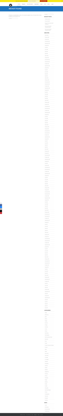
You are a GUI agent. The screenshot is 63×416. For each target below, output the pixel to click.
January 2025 (47, 57)
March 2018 (46, 210)
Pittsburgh (46, 377)
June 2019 (46, 179)
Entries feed (46, 407)
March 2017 (46, 232)
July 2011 (46, 301)
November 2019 (47, 169)
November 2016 (47, 240)
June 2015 (46, 271)
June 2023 (46, 94)
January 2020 (47, 165)
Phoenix (46, 375)
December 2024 (47, 59)
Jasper (46, 351)
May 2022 (46, 120)
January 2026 (47, 39)
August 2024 (47, 67)
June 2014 (46, 285)
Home (19, 4)
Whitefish (46, 398)
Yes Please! (43, 1)
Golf (45, 4)
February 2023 (47, 102)
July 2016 (46, 248)
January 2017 (47, 236)
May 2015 (46, 273)
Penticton (46, 373)
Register (23, 4)
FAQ (38, 414)
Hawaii (46, 343)
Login (52, 4)
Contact (41, 414)
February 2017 (47, 234)
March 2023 (46, 100)
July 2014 (46, 283)
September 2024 (47, 65)
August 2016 (47, 246)
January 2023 (47, 104)
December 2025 (47, 41)
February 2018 (47, 212)
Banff (46, 316)
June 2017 (46, 226)
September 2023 (47, 88)
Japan (46, 349)
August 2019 (47, 175)
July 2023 (46, 92)
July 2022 (46, 116)
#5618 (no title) (22, 414)
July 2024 (46, 69)
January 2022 (47, 128)
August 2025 (47, 45)
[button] (31, 1)
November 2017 (47, 216)
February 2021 (47, 151)
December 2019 (47, 167)
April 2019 (46, 183)
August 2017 (47, 222)
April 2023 (46, 98)
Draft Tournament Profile (48, 337)
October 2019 (47, 171)
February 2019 (47, 187)
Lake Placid (46, 355)
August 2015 (46, 267)
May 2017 (46, 228)
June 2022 (46, 118)
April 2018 (46, 208)
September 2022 (47, 112)
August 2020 (47, 161)
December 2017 (47, 214)
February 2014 (47, 289)
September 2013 (47, 291)
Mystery (46, 367)
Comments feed (47, 409)
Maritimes (46, 361)
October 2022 (47, 110)
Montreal (46, 365)
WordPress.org (47, 411)
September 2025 (47, 43)
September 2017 (47, 220)
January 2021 (47, 153)
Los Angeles (46, 359)
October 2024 (47, 63)
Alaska (46, 312)
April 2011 (46, 305)
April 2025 (46, 53)
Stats (41, 4)
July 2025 (46, 47)
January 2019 (47, 189)
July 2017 (46, 224)
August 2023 (47, 90)
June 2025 (46, 49)
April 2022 (46, 122)
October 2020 (47, 157)
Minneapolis (46, 363)
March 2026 (46, 35)
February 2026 (47, 37)
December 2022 (47, 106)
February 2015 (47, 277)
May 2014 (46, 287)
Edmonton (46, 339)
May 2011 (46, 303)
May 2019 (46, 181)
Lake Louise (46, 353)
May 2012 (46, 299)
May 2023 (46, 96)
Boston (46, 318)
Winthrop (46, 400)
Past (32, 414)
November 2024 (47, 61)
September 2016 (47, 244)
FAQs (46, 341)
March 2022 (46, 124)
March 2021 (46, 149)
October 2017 (47, 218)
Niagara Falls (47, 371)
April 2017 (46, 230)
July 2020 (46, 163)
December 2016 (47, 238)
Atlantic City (46, 314)
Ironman (46, 347)
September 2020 (47, 159)
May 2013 (46, 293)
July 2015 (46, 269)
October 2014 (47, 281)
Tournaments (28, 414)
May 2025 (46, 51)
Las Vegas (46, 357)
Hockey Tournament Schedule (49, 345)
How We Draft (30, 4)
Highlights (36, 4)
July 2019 (46, 177)
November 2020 (47, 155)
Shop (48, 4)
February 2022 (47, 126)
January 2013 (47, 295)
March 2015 (46, 275)
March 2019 (46, 185)
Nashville (46, 369)
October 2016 (47, 242)
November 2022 (47, 108)
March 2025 (46, 55)
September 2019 (47, 173)
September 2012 (47, 297)
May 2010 (46, 307)
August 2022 (47, 114)
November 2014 (47, 279)
